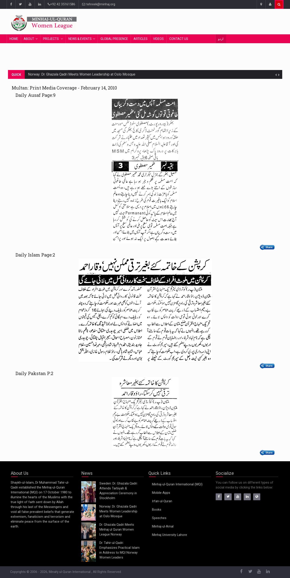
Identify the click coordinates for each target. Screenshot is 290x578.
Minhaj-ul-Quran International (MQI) (177, 484)
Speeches (159, 518)
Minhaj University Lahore (169, 535)
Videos (158, 39)
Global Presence (114, 39)
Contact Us (178, 39)
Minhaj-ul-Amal (163, 526)
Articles (141, 39)
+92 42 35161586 (61, 4)
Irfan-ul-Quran (162, 501)
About (29, 39)
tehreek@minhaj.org (98, 4)
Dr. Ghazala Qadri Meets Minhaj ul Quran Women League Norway (116, 529)
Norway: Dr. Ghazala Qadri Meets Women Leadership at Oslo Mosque (81, 74)
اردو (220, 39)
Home (14, 39)
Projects (51, 39)
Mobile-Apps (161, 493)
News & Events (80, 39)
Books (156, 510)
